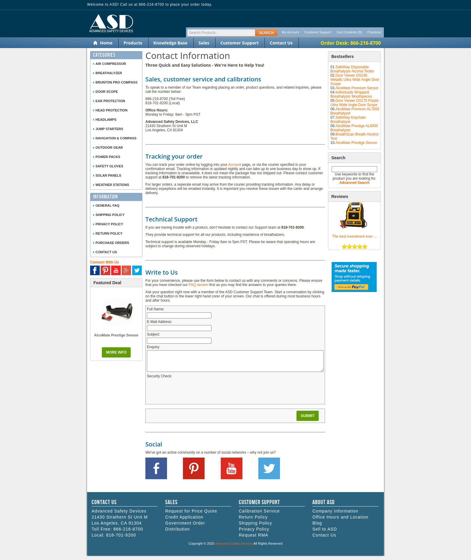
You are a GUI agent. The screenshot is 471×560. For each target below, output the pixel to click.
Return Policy (109, 233)
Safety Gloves (109, 166)
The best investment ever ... (354, 236)
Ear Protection (110, 101)
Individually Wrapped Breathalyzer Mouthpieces (351, 94)
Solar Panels (108, 175)
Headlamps (106, 119)
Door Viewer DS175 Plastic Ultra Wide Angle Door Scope (354, 103)
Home (106, 43)
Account (234, 165)
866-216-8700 (128, 529)
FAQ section (198, 285)
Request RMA (253, 535)
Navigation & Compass (116, 138)
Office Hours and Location (340, 517)
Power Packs (108, 157)
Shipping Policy (110, 215)
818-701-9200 (121, 535)
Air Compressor (111, 63)
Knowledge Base (170, 43)
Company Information (335, 511)
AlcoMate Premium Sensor (357, 88)
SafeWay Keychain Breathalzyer (348, 119)
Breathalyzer (109, 73)
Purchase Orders (112, 243)
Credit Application (184, 517)
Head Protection (111, 110)
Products (132, 43)
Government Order (185, 523)
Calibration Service (259, 511)
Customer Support (317, 32)
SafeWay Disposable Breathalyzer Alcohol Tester (352, 69)
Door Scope (107, 91)
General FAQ (107, 205)
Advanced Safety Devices (234, 543)
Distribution (177, 529)
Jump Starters (109, 129)
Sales (204, 43)
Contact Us (281, 43)
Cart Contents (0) (349, 32)
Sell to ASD (324, 529)
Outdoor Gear (109, 147)
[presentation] (192, 391)
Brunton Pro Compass (117, 82)
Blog (317, 523)
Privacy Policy (109, 224)
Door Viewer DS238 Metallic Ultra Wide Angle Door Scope (354, 79)
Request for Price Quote (191, 511)
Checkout (374, 32)
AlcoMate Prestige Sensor (356, 143)
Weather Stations (112, 185)
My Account (290, 32)
